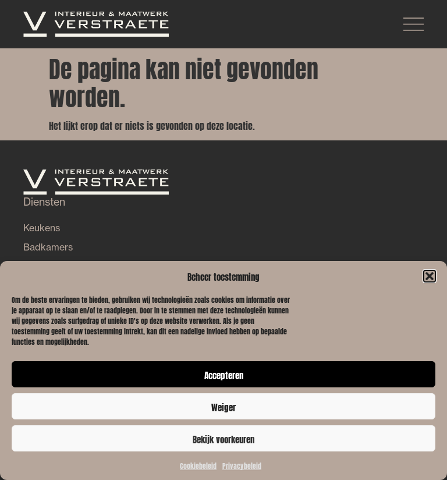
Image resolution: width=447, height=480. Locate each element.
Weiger (223, 406)
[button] (429, 276)
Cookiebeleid (198, 465)
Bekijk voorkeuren (223, 438)
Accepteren (223, 374)
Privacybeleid (241, 465)
